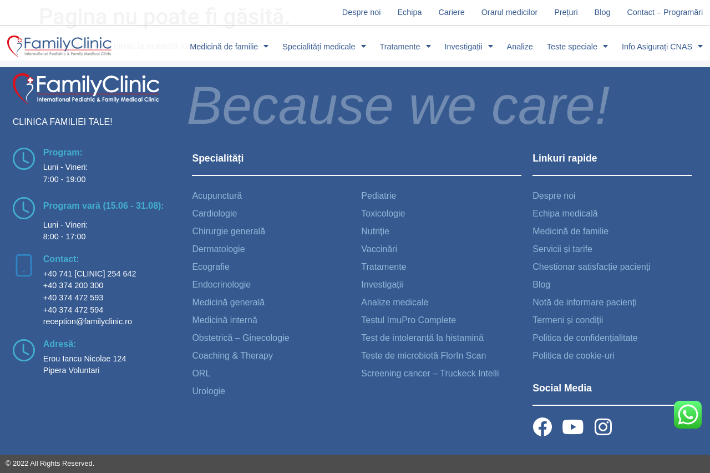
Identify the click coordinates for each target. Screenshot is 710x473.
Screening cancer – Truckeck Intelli (430, 373)
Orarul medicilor (509, 12)
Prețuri (565, 12)
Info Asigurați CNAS (662, 46)
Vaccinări (379, 249)
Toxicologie (383, 213)
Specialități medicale (324, 46)
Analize (520, 46)
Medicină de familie (229, 46)
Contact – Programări (665, 12)
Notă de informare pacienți (584, 302)
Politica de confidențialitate (584, 338)
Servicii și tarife (562, 249)
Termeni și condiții (567, 320)
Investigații (469, 46)
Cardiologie (214, 213)
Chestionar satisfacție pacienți (591, 266)
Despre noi (361, 12)
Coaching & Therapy (232, 355)
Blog (603, 12)
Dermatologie (218, 249)
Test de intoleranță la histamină (422, 338)
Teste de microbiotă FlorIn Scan (423, 355)
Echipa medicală (564, 213)
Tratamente (405, 46)
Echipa (409, 12)
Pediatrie (378, 195)
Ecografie (211, 266)
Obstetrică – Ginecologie (240, 338)
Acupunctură (217, 195)
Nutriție (375, 231)
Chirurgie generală (228, 231)
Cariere (451, 12)
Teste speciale (577, 46)
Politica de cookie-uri (573, 355)
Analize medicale (394, 302)
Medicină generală (228, 302)
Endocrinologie (221, 284)
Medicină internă (224, 320)
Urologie (208, 391)
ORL (201, 373)
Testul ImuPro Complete (408, 320)
